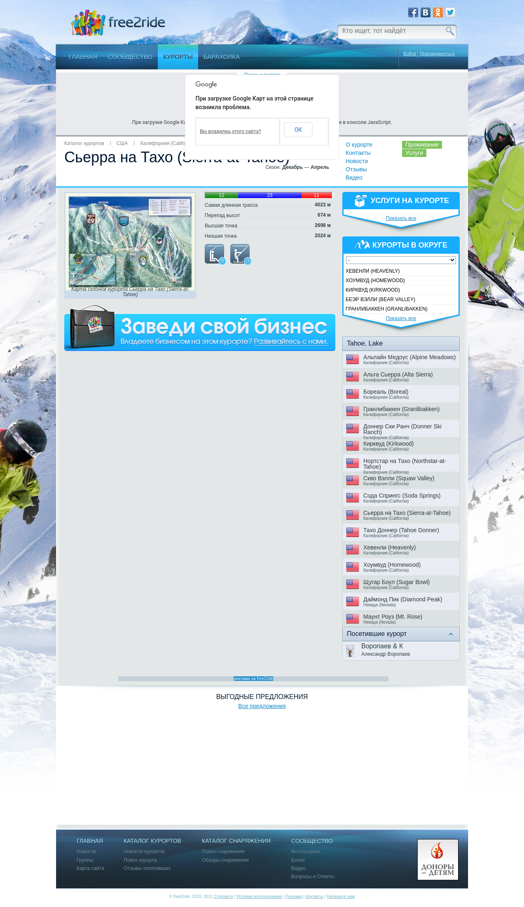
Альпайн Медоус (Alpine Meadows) (409, 357)
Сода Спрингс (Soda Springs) (402, 495)
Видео (354, 177)
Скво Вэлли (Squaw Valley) (399, 478)
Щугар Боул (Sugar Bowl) (396, 582)
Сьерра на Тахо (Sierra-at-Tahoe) (407, 513)
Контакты (358, 153)
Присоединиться (437, 53)
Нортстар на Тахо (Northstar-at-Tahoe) (404, 464)
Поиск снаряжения (223, 851)
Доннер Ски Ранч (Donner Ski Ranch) (402, 429)
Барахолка (222, 56)
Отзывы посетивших (147, 868)
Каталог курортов (84, 143)
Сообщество (130, 56)
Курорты (178, 56)
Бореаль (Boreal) (385, 391)
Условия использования (259, 896)
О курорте (359, 144)
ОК (298, 129)
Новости (357, 161)
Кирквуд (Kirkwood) (373, 290)
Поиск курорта (140, 860)
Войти (409, 53)
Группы (85, 860)
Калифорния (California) (167, 143)
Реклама (293, 896)
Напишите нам (341, 896)
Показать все (401, 218)
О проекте (223, 896)
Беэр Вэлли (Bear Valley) (380, 299)
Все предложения (261, 706)
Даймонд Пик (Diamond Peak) (402, 599)
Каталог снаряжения (236, 841)
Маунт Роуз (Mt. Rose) (392, 616)
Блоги (298, 860)
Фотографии (305, 851)
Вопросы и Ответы (312, 876)
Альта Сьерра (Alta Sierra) (398, 374)
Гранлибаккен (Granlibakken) (387, 309)
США (122, 143)
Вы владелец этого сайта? (230, 131)
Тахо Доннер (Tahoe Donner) (401, 530)
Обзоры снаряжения (225, 860)
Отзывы (356, 169)
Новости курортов (144, 851)
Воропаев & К (382, 646)
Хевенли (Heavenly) (373, 271)
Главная (83, 56)
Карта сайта (90, 868)
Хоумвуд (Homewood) (375, 280)
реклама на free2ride (253, 678)
